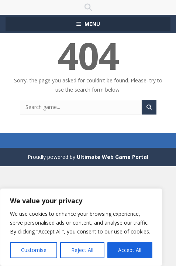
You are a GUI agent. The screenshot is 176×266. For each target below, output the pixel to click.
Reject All (82, 249)
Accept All (129, 249)
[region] (81, 227)
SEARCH (88, 7)
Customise (33, 249)
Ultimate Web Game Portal (112, 156)
